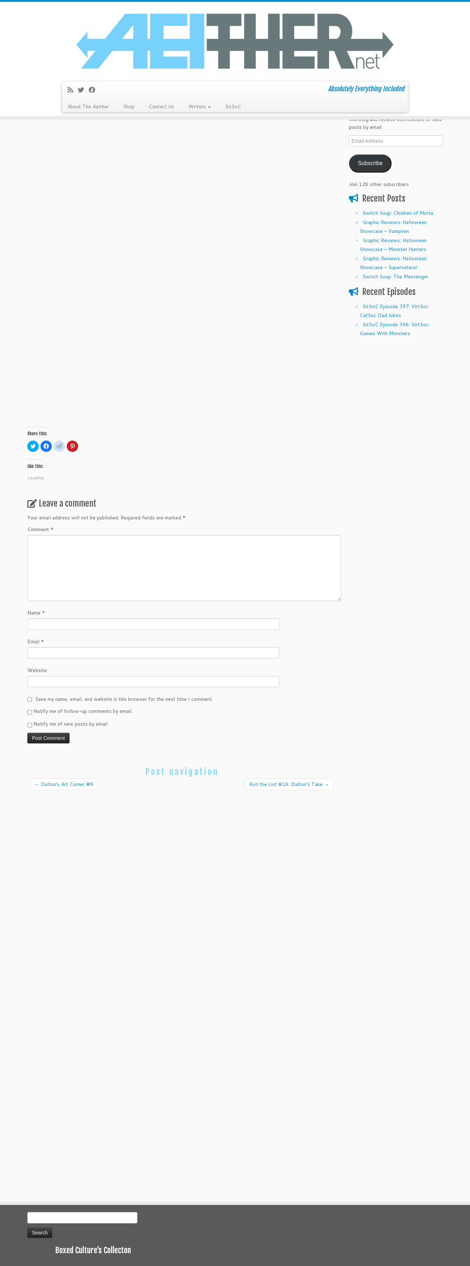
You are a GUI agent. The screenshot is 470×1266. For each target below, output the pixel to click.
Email (35, 641)
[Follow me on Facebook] (94, 89)
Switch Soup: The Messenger (395, 276)
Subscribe (370, 163)
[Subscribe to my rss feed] (72, 89)
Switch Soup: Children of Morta (397, 213)
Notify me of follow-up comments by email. (82, 711)
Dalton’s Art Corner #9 (63, 784)
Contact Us (161, 106)
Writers (199, 106)
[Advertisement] (396, 448)
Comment (40, 529)
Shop (129, 106)
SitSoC (233, 106)
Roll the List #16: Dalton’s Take (289, 784)
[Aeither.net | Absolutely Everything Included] (235, 40)
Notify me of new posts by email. (71, 723)
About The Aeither (88, 106)
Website (37, 670)
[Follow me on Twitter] (83, 89)
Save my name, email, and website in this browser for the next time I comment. (124, 699)
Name (36, 612)
